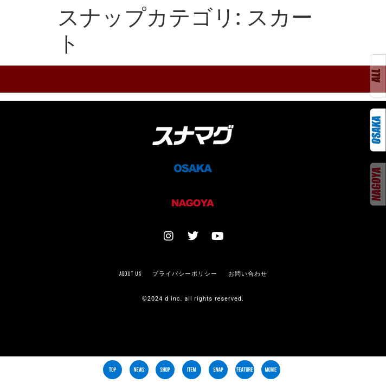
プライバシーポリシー (184, 273)
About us (130, 273)
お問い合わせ (247, 273)
